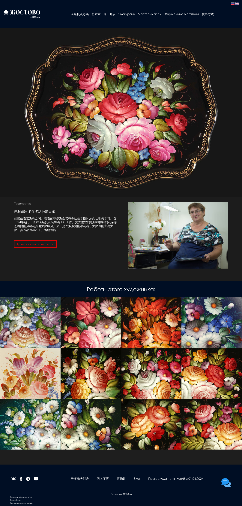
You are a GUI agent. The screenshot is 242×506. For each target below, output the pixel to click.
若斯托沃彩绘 (80, 14)
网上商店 (109, 14)
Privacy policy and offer (21, 497)
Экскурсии (126, 14)
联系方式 (208, 14)
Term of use (15, 500)
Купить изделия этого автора (35, 244)
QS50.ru (127, 493)
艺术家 (96, 14)
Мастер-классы (150, 14)
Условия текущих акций (21, 503)
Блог (137, 478)
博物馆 (121, 478)
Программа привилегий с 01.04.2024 (175, 478)
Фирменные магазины (181, 14)
